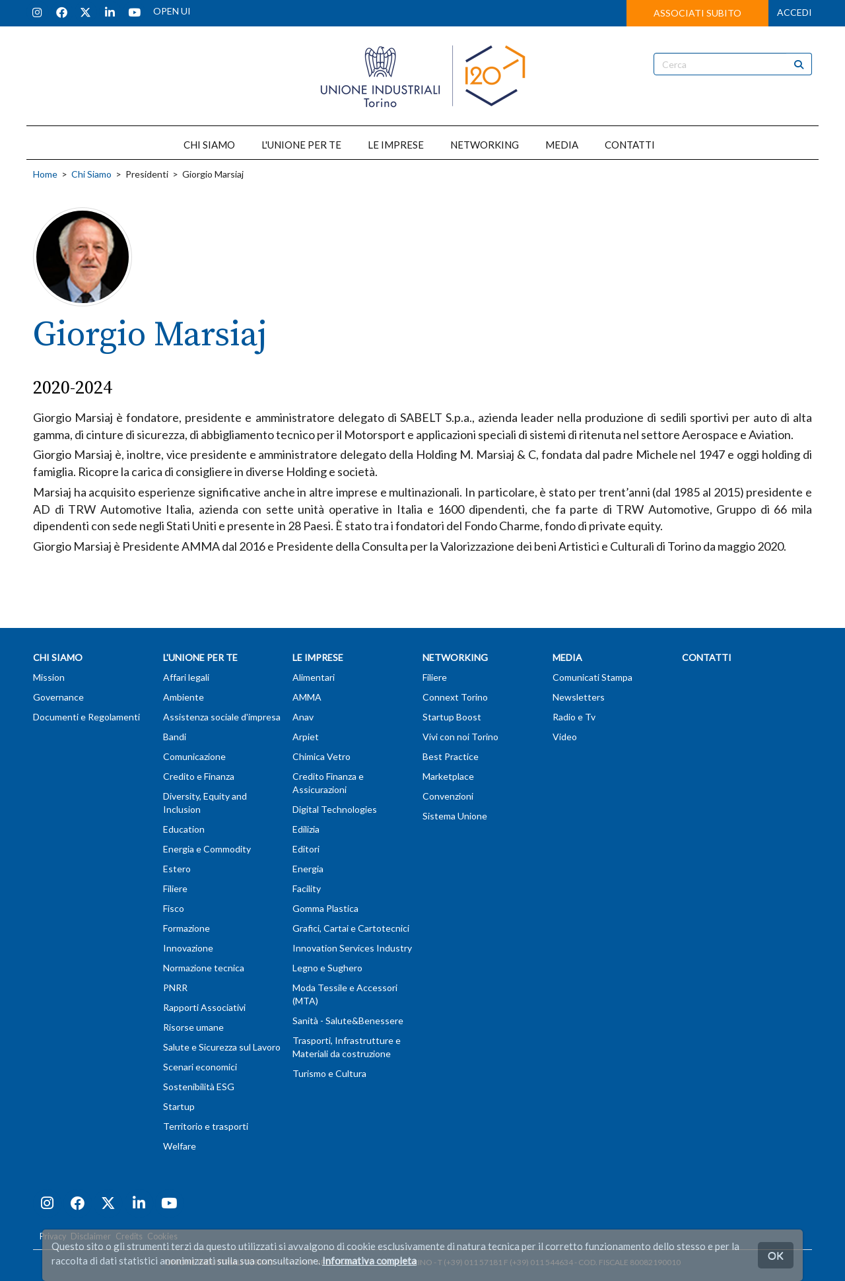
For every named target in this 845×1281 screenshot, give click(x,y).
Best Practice (450, 756)
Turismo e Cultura (329, 1073)
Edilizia (306, 829)
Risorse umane (193, 1027)
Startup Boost (451, 716)
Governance (58, 697)
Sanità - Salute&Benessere (347, 1020)
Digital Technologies (334, 809)
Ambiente (183, 697)
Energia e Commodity (207, 848)
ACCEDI (794, 12)
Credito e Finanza (198, 776)
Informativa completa (369, 1260)
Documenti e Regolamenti (86, 716)
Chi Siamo (91, 174)
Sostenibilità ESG (198, 1086)
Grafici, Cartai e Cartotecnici (350, 928)
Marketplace (448, 776)
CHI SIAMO (209, 145)
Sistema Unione (454, 815)
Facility (306, 888)
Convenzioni (447, 796)
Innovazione (188, 947)
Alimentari (313, 677)
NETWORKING (484, 145)
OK (776, 1255)
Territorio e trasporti (205, 1126)
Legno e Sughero (327, 967)
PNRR (175, 987)
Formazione (186, 928)
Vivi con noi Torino (460, 736)
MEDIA (561, 145)
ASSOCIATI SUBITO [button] (697, 12)
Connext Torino (455, 697)
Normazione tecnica (203, 967)
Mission (49, 677)
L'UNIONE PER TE (301, 145)
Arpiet (305, 736)
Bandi (174, 736)
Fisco (173, 908)
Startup (179, 1106)
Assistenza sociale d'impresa (222, 716)
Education (184, 829)
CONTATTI (630, 145)
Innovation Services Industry (352, 947)
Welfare (179, 1146)
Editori (306, 848)
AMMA (306, 697)
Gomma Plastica (325, 908)
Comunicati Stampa (592, 677)
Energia (307, 868)
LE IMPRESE (396, 145)
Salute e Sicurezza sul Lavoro (222, 1047)
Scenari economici (200, 1066)
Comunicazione (194, 756)
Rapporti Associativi (204, 1007)
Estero (177, 868)
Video (565, 736)
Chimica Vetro (321, 756)
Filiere (175, 888)
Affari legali (186, 677)
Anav (303, 716)
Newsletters (579, 697)
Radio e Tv (574, 716)
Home (45, 174)
